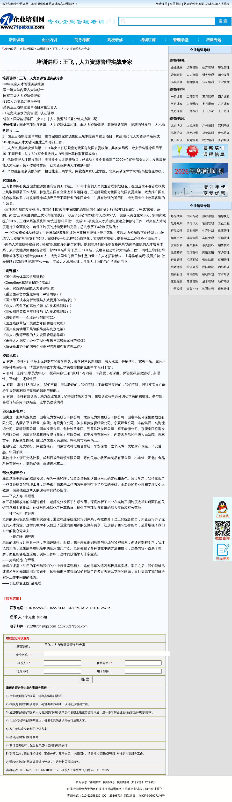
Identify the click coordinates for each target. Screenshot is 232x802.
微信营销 (176, 252)
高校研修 (115, 40)
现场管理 (192, 238)
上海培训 (192, 125)
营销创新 (176, 245)
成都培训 (208, 133)
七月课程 (208, 104)
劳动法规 (208, 259)
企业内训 (49, 40)
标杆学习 (192, 82)
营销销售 (176, 74)
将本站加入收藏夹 (218, 4)
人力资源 (192, 74)
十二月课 (224, 111)
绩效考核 (176, 267)
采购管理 (192, 230)
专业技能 (224, 82)
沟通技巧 (208, 288)
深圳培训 (224, 125)
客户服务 (192, 245)
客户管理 (224, 252)
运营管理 (192, 67)
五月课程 (176, 104)
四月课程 (224, 96)
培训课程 (16, 40)
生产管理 (208, 67)
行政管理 (176, 259)
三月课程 (208, 96)
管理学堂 (180, 40)
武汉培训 (208, 140)
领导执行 (224, 216)
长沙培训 (224, 140)
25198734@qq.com (41, 626)
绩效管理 (121, 125)
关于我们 (137, 782)
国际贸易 (192, 216)
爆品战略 (176, 216)
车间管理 (208, 238)
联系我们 (151, 782)
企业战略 (176, 67)
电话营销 (192, 252)
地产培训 (224, 281)
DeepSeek (14, 282)
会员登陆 (175, 4)
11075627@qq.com (72, 626)
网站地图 (123, 782)
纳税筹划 (208, 274)
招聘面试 (192, 259)
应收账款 (176, 281)
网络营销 (208, 252)
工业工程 (224, 223)
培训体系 (192, 267)
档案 (63, 346)
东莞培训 (192, 140)
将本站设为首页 (194, 4)
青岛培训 (224, 133)
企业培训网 (27, 49)
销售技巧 (224, 245)
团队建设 (208, 267)
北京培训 (176, 125)
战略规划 (176, 223)
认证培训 (208, 82)
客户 (19, 411)
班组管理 (224, 288)
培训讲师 (148, 40)
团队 (120, 525)
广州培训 (208, 125)
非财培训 (224, 274)
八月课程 (224, 104)
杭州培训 (192, 133)
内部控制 (192, 274)
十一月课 (208, 111)
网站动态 (109, 782)
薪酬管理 (224, 259)
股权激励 (208, 216)
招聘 (134, 125)
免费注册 (161, 4)
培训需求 (95, 782)
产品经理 (176, 230)
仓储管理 (224, 238)
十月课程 (192, 111)
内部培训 (224, 267)
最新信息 (81, 782)
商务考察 (82, 40)
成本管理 (208, 281)
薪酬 (110, 125)
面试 (141, 125)
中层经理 (176, 288)
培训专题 (213, 40)
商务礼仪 (192, 288)
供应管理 (224, 230)
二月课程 (192, 96)
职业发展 (224, 74)
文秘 (31, 282)
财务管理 (208, 74)
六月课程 (192, 104)
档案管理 (176, 274)
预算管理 (192, 281)
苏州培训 (176, 133)
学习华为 (192, 223)
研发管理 (224, 67)
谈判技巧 (208, 245)
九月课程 (176, 111)
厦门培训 (176, 140)
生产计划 (208, 230)
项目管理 (208, 223)
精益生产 (176, 238)
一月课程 (176, 96)
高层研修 (176, 82)
